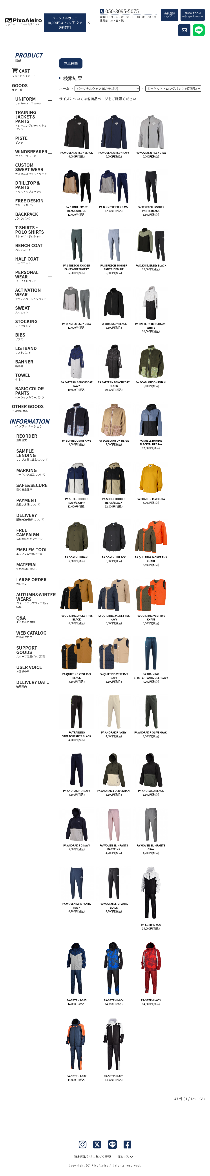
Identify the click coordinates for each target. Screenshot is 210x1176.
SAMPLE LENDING (32, 454)
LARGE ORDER (32, 581)
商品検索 (71, 63)
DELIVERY (32, 516)
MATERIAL (32, 566)
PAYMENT (32, 501)
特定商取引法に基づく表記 (92, 1156)
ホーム (64, 88)
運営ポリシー (127, 1156)
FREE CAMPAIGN (32, 534)
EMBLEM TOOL (32, 551)
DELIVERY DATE (32, 683)
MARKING (32, 471)
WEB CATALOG (32, 634)
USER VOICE (32, 668)
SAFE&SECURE (32, 486)
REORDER (32, 437)
